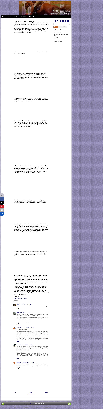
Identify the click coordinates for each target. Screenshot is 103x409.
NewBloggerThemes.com (53, 407)
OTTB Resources (32, 16)
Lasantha (32, 407)
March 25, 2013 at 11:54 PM (26, 304)
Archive (64, 26)
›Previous (47, 392)
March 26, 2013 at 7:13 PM (28, 362)
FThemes (20, 407)
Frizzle (18, 312)
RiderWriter (19, 344)
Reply (18, 308)
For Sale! (39, 16)
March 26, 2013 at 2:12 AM (25, 312)
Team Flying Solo (31, 403)
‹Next (15, 392)
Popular (55, 26)
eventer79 (16, 298)
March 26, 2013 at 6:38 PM (27, 344)
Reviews (16, 16)
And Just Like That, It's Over (59, 29)
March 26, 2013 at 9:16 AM (28, 327)
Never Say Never (57, 32)
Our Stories (9, 16)
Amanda (18, 304)
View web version (31, 393)
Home (3, 16)
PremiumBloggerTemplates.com (40, 407)
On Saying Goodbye (58, 41)
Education (24, 16)
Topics (60, 26)
